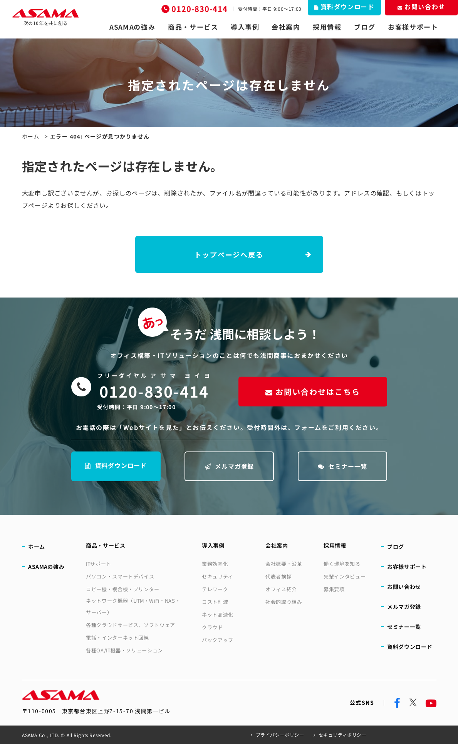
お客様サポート (413, 27)
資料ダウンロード (115, 465)
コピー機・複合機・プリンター (122, 589)
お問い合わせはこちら (312, 391)
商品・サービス (193, 27)
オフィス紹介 (281, 589)
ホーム (31, 136)
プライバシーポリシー (280, 734)
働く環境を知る (342, 563)
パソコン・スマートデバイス (120, 576)
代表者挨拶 (278, 576)
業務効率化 (215, 563)
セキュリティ (217, 576)
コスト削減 (215, 601)
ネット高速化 (217, 614)
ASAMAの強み (132, 27)
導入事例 (245, 27)
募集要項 (334, 589)
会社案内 (286, 27)
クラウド (212, 627)
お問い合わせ (404, 586)
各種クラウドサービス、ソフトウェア (130, 625)
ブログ (365, 27)
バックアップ (217, 640)
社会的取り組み (283, 601)
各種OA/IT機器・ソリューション (124, 650)
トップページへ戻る (229, 254)
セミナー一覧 (342, 466)
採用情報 (327, 27)
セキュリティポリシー (342, 734)
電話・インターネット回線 (117, 637)
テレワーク (215, 589)
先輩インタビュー (345, 576)
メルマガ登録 (229, 466)
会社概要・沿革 (283, 563)
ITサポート (98, 563)
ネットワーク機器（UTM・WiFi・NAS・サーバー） (133, 606)
